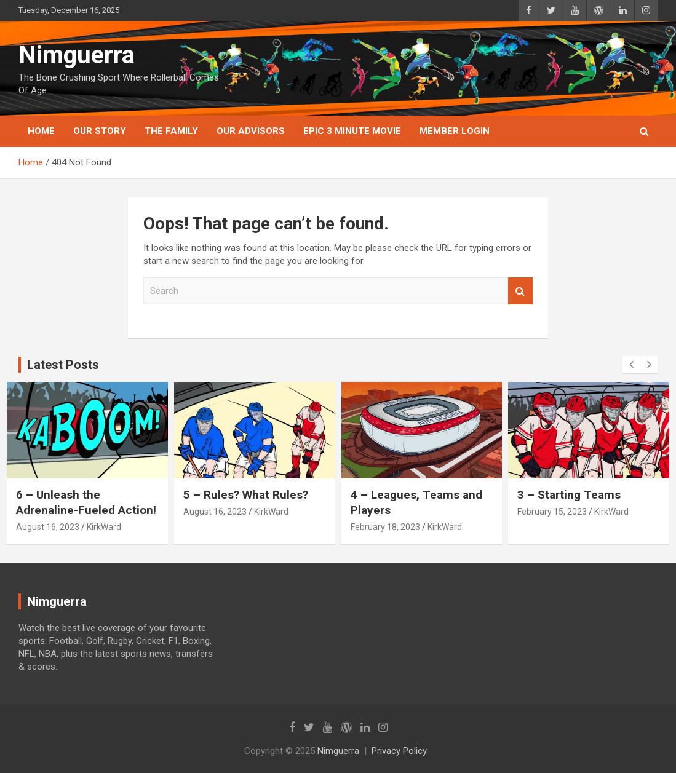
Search (520, 291)
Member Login (455, 131)
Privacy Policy (399, 750)
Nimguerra (76, 55)
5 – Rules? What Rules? (245, 495)
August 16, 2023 (47, 527)
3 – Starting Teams (569, 495)
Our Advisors (251, 131)
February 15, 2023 (552, 512)
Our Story (99, 131)
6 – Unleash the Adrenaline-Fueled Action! (86, 502)
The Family (171, 131)
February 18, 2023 (385, 527)
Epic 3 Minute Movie (352, 131)
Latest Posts (63, 364)
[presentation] (631, 364)
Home (41, 131)
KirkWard (104, 527)
